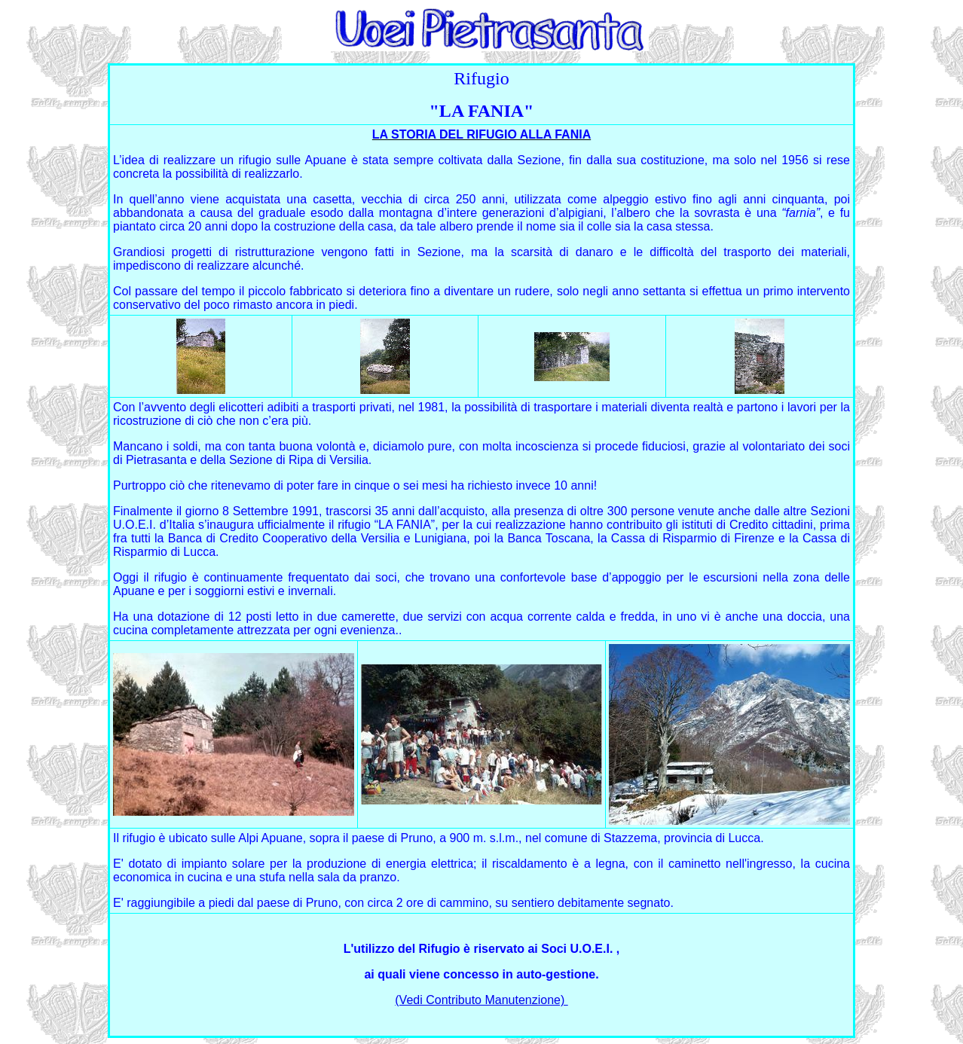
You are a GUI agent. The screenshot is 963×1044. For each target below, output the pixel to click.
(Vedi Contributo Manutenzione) (481, 1000)
